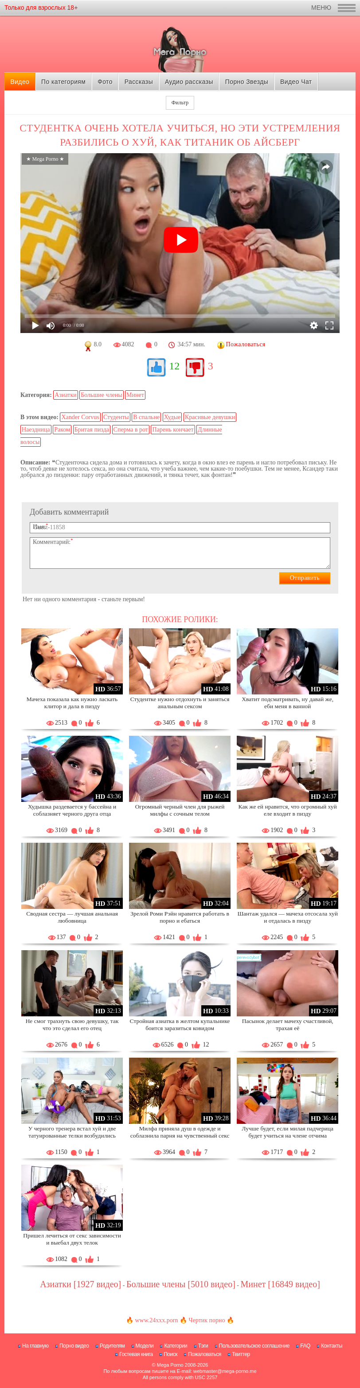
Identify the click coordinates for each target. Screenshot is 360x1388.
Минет (135, 395)
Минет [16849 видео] (280, 1284)
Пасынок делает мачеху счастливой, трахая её (287, 1024)
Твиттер (241, 1354)
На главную (35, 1346)
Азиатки (65, 395)
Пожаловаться (204, 1354)
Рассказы (139, 81)
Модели (145, 1346)
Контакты (331, 1346)
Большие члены (101, 395)
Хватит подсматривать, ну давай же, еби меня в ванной (287, 703)
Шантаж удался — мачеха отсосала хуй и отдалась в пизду (287, 917)
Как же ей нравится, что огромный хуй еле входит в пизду (288, 810)
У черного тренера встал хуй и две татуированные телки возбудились (72, 1132)
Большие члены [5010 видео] (180, 1284)
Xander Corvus (80, 417)
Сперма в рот (130, 429)
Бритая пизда (92, 429)
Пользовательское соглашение (254, 1346)
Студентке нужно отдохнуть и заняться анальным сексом (180, 703)
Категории (175, 1346)
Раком (62, 429)
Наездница (36, 429)
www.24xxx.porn (156, 1320)
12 (174, 366)
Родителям (112, 1346)
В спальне (146, 417)
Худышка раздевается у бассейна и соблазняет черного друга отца (72, 810)
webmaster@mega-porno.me (225, 1371)
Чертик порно (207, 1320)
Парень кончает (172, 429)
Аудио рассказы (189, 81)
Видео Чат (296, 81)
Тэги (203, 1346)
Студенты (116, 417)
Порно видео (74, 1346)
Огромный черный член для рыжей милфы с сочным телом (180, 810)
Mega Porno (170, 1365)
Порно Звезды (246, 81)
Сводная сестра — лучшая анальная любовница (72, 917)
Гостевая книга (136, 1354)
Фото (105, 81)
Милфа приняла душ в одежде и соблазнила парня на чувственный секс (180, 1132)
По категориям (63, 81)
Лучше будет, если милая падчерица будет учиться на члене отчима (287, 1132)
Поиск (170, 1354)
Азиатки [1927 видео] (80, 1284)
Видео (19, 81)
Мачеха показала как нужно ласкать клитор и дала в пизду (72, 703)
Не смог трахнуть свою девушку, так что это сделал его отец (72, 1024)
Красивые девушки (210, 417)
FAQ (305, 1346)
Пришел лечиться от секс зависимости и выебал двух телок (72, 1239)
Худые (172, 417)
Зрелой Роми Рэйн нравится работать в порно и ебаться (179, 917)
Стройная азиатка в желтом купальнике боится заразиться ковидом (180, 1024)
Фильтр (180, 102)
